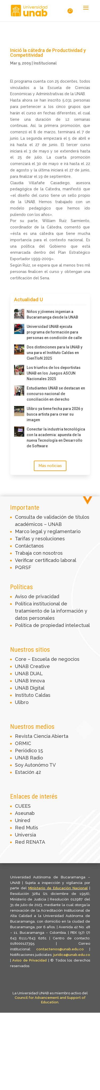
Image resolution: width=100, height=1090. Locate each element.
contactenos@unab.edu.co (60, 949)
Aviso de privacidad (37, 596)
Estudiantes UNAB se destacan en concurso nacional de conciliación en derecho (56, 393)
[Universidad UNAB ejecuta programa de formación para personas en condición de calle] (19, 329)
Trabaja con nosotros (39, 553)
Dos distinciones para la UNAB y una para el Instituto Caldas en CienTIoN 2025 (54, 352)
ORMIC (23, 743)
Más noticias (50, 465)
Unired (22, 820)
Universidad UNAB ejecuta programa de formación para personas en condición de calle (54, 332)
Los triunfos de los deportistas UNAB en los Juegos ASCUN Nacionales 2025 (54, 373)
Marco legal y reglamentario (48, 531)
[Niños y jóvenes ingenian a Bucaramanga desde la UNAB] (19, 314)
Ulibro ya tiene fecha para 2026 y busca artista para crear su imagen (55, 414)
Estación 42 (28, 772)
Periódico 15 (29, 750)
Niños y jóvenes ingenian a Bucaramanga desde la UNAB (52, 314)
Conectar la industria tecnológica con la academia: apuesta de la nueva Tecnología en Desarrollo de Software (56, 437)
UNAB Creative (32, 666)
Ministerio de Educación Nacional (58, 888)
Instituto (25, 695)
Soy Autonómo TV (35, 765)
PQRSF (23, 567)
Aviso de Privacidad (30, 960)
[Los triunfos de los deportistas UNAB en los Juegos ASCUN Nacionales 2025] (19, 370)
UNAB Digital (30, 688)
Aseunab (25, 813)
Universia (25, 835)
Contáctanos (29, 546)
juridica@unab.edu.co (71, 955)
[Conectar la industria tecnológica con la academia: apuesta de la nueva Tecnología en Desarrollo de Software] (19, 432)
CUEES (23, 806)
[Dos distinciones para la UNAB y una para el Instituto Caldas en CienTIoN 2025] (19, 349)
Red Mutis (26, 827)
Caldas (42, 695)
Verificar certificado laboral (45, 560)
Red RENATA (30, 842)
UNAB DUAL (29, 673)
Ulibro (22, 702)
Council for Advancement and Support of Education (50, 1000)
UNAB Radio (29, 758)
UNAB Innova (30, 680)
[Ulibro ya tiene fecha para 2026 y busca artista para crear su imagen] (19, 411)
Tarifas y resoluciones (40, 538)
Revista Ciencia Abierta (41, 736)
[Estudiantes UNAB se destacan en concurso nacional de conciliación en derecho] (19, 390)
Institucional (45, 63)
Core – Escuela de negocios (47, 659)
